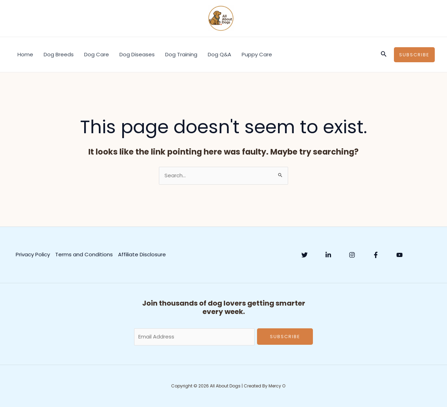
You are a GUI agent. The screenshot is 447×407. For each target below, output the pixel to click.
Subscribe (285, 336)
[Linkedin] (328, 255)
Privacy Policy (33, 254)
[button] (384, 54)
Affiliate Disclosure (142, 254)
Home (25, 54)
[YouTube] (399, 255)
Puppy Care (257, 54)
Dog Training (181, 54)
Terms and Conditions (84, 254)
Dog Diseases (137, 54)
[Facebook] (376, 255)
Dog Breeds (59, 54)
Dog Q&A (219, 54)
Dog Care (96, 54)
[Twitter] (304, 255)
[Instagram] (352, 255)
